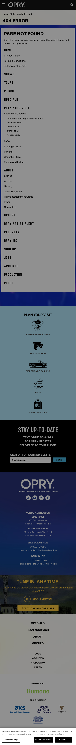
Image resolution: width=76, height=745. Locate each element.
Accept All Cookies (43, 739)
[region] (38, 736)
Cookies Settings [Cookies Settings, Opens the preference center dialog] (11, 739)
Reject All (63, 739)
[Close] (72, 732)
